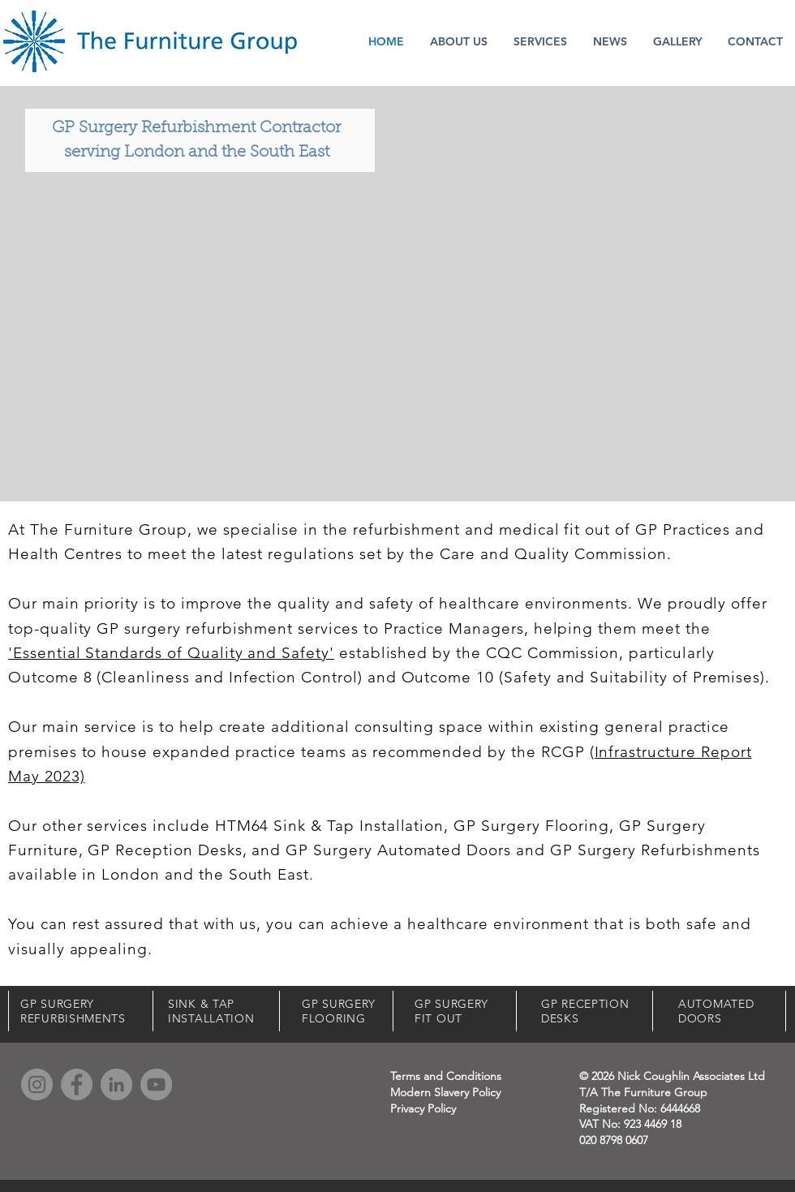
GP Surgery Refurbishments (655, 850)
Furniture (43, 850)
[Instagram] (37, 1084)
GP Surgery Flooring (531, 825)
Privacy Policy (423, 1108)
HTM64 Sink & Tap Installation (330, 825)
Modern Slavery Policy (445, 1092)
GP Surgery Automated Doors (398, 850)
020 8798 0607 (613, 1140)
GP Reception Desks (165, 850)
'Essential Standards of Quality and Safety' (171, 652)
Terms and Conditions (445, 1076)
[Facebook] (76, 1084)
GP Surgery (662, 825)
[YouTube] (156, 1084)
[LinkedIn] (116, 1084)
